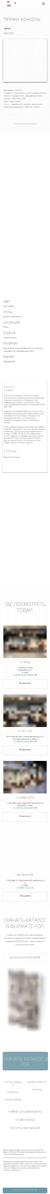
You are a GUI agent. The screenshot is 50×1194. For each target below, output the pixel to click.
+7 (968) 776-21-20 (25, 887)
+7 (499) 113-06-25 (21, 675)
